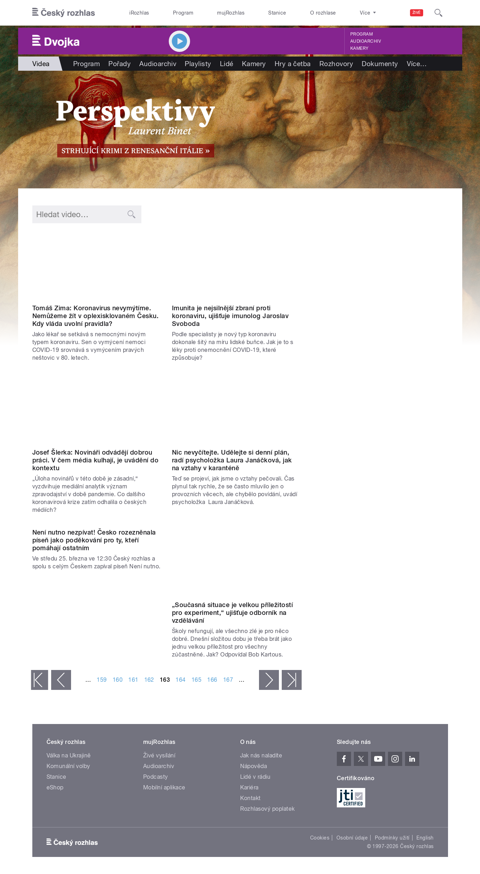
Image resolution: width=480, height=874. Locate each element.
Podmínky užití (392, 838)
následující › (269, 680)
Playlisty (198, 64)
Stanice (277, 13)
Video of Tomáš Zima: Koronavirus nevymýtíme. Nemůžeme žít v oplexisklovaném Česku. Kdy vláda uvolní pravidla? (96, 265)
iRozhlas (139, 13)
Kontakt (250, 798)
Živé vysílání (159, 755)
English (424, 838)
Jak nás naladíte (261, 755)
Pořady (119, 64)
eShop (55, 787)
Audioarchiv (365, 41)
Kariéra (249, 787)
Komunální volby (68, 766)
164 (180, 679)
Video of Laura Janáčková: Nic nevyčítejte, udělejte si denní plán (236, 409)
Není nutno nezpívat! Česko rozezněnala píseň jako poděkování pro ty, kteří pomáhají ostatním (94, 540)
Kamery (359, 48)
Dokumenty (380, 64)
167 (228, 679)
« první (39, 680)
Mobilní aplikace (164, 787)
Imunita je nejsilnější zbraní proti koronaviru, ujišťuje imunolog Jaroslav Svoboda (230, 315)
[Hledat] (438, 13)
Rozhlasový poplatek (267, 808)
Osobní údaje (352, 838)
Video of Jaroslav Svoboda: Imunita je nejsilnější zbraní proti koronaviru (236, 265)
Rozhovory (336, 64)
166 (212, 679)
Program (183, 13)
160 (118, 679)
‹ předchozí (61, 680)
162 (149, 679)
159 (102, 679)
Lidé (226, 64)
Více (417, 64)
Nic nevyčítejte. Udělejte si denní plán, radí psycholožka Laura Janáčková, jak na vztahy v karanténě (232, 460)
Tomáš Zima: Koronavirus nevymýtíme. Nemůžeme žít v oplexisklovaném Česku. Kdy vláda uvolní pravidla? (95, 315)
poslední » (292, 680)
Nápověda (253, 766)
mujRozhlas (230, 13)
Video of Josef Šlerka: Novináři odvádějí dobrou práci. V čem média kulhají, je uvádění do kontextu (96, 409)
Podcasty (155, 776)
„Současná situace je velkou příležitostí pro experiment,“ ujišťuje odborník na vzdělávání (232, 612)
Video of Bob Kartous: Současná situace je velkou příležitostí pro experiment (236, 561)
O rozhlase (323, 13)
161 (133, 679)
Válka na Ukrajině (69, 755)
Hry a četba (293, 64)
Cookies (319, 838)
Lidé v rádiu (255, 776)
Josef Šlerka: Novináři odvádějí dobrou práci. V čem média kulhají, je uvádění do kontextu (95, 460)
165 (196, 679)
